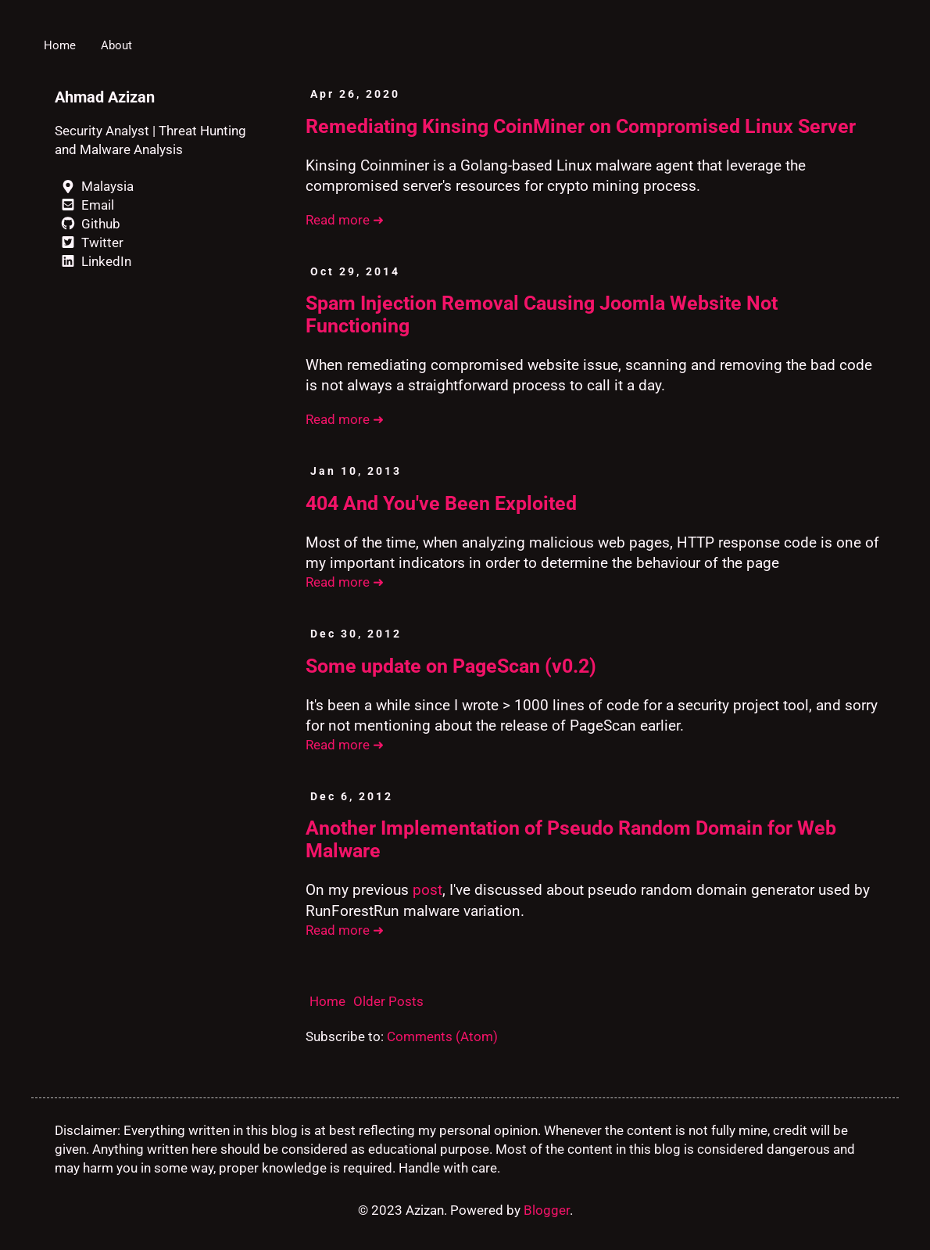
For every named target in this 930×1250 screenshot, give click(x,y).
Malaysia (94, 186)
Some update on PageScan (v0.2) (451, 666)
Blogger (547, 1210)
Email (84, 205)
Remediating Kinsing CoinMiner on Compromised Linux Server (581, 126)
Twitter (89, 242)
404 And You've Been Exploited (441, 503)
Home (60, 45)
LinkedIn (93, 261)
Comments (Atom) (442, 1036)
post (427, 890)
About (116, 45)
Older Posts (388, 1001)
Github (87, 224)
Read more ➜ (345, 220)
